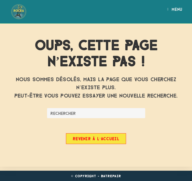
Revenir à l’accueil (96, 139)
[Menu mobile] (174, 9)
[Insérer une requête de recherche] (96, 113)
